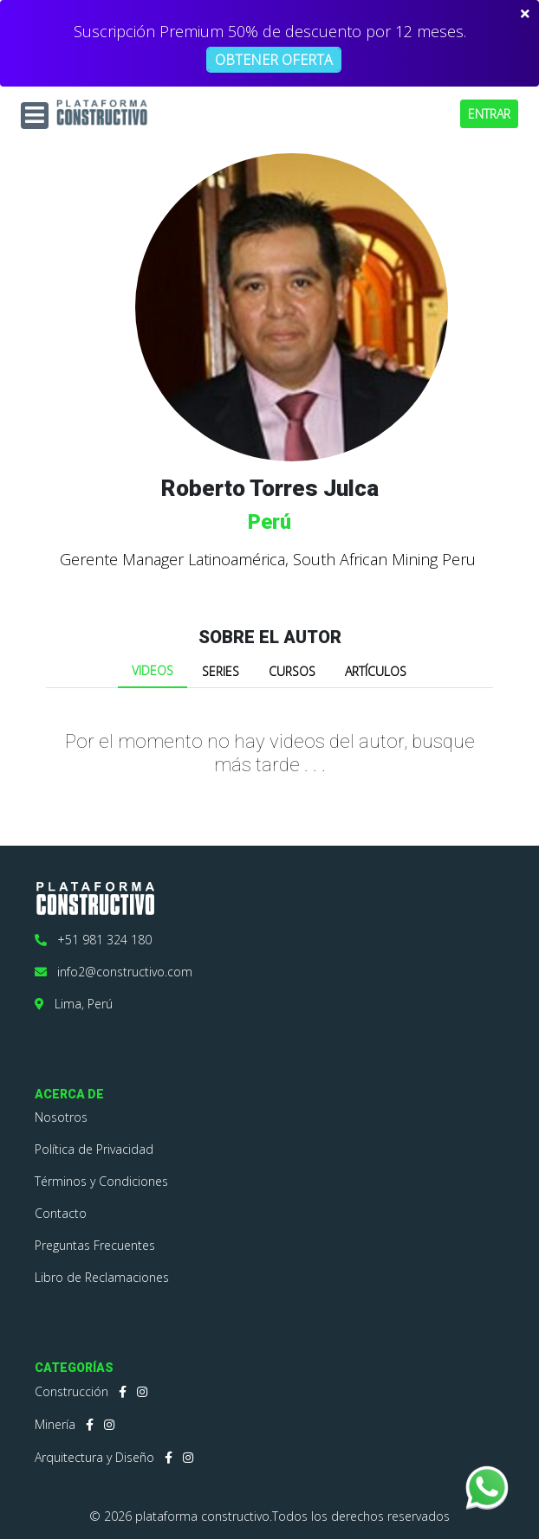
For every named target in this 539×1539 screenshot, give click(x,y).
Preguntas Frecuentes (95, 1245)
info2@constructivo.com (113, 971)
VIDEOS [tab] (152, 670)
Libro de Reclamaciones (102, 1277)
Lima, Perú (74, 1003)
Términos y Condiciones (101, 1181)
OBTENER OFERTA (274, 59)
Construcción (71, 1391)
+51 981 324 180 (93, 939)
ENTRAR (489, 114)
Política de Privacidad (94, 1149)
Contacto (61, 1213)
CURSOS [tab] (292, 671)
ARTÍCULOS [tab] (375, 671)
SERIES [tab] (220, 671)
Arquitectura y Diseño (94, 1457)
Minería (55, 1424)
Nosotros (61, 1117)
